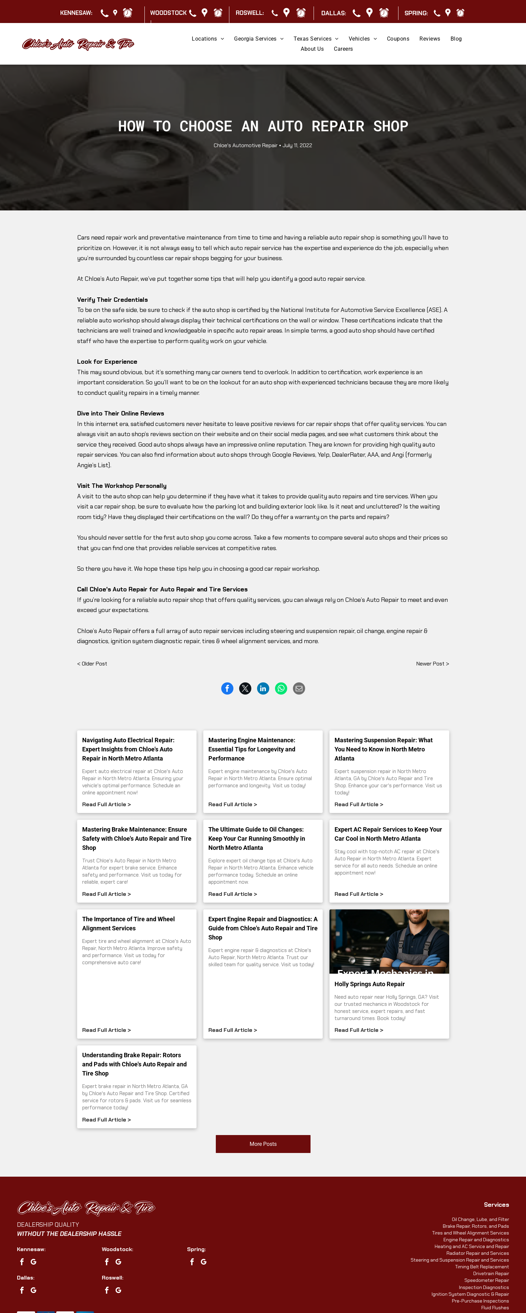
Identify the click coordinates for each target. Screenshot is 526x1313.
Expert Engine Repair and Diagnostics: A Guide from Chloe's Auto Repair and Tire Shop (263, 928)
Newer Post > (432, 663)
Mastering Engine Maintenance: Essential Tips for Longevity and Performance (251, 749)
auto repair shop (351, 237)
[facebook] (22, 1263)
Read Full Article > (106, 804)
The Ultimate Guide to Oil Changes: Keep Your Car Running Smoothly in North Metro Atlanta (256, 838)
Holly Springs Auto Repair (370, 984)
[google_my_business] (33, 1263)
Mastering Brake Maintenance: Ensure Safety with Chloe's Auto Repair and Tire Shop (136, 838)
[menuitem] (208, 39)
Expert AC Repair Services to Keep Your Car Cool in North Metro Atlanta (388, 834)
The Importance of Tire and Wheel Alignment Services (128, 923)
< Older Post (92, 663)
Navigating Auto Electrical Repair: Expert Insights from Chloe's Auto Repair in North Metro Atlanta (128, 749)
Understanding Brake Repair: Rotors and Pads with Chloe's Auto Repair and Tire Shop (134, 1064)
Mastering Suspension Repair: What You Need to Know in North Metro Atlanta (384, 749)
